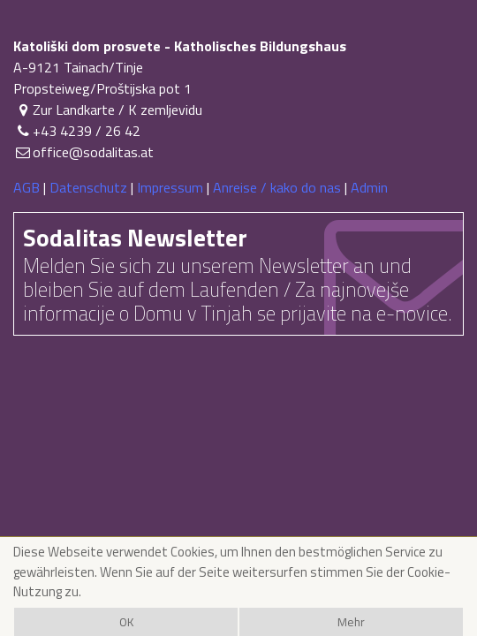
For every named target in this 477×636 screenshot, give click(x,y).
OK (126, 622)
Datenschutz (88, 187)
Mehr (351, 622)
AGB (26, 187)
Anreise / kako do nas (277, 187)
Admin (369, 187)
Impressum (170, 187)
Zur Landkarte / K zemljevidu (107, 109)
